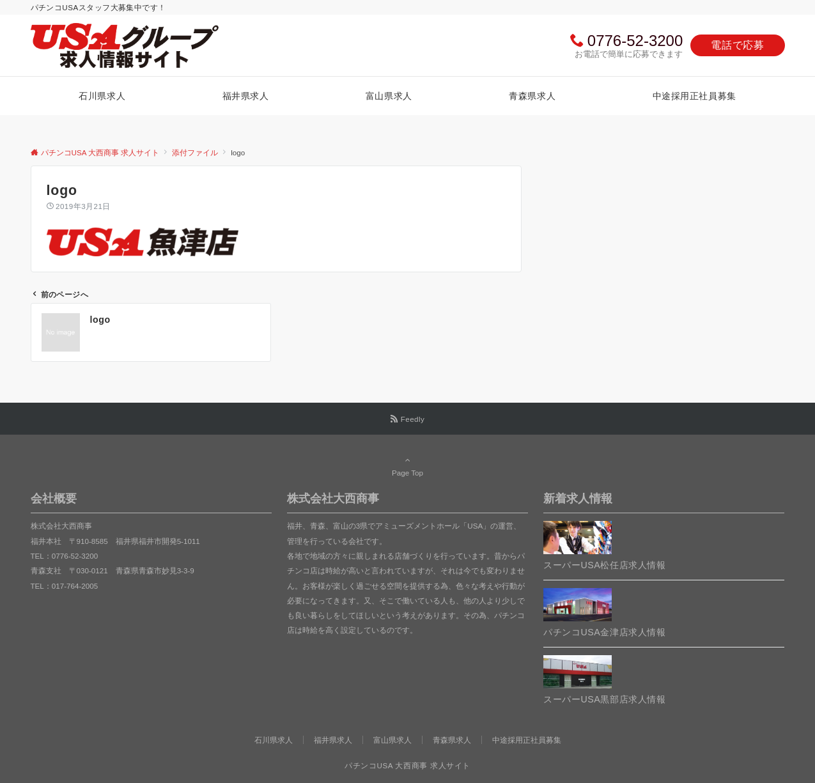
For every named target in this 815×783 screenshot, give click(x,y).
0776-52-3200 (635, 40)
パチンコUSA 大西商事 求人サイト (407, 765)
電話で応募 (737, 45)
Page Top (408, 466)
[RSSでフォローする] (408, 419)
